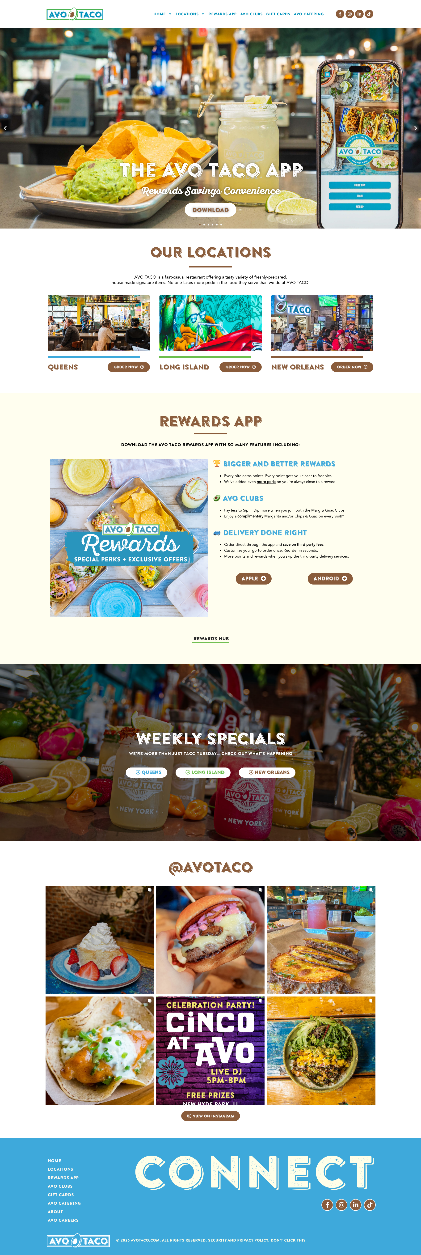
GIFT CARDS (278, 14)
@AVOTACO (210, 867)
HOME (162, 13)
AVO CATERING (309, 14)
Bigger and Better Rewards (274, 464)
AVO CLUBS (251, 14)
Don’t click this (288, 1240)
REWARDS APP (222, 14)
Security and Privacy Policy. (238, 1240)
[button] (5, 128)
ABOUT (55, 1212)
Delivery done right (260, 532)
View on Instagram (210, 1116)
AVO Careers (63, 1220)
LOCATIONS (190, 13)
